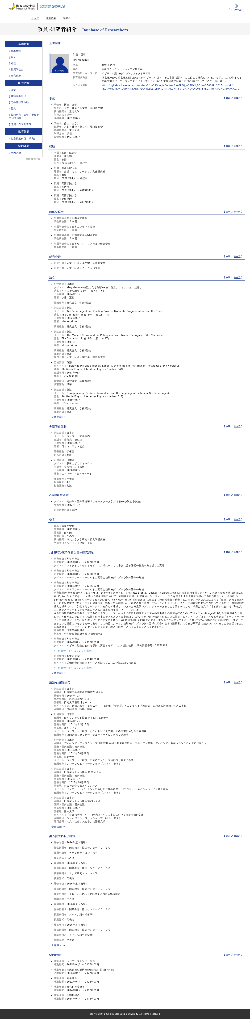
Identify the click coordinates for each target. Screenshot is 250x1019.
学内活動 (16, 153)
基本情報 (16, 50)
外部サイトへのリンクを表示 (73, 650)
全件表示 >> (58, 417)
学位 (13, 57)
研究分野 (16, 75)
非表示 (237, 98)
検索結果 (51, 18)
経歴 (13, 63)
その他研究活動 (20, 102)
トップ (35, 18)
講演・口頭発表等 (21, 124)
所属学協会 (17, 69)
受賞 (13, 108)
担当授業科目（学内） (23, 138)
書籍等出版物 (18, 96)
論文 (13, 90)
